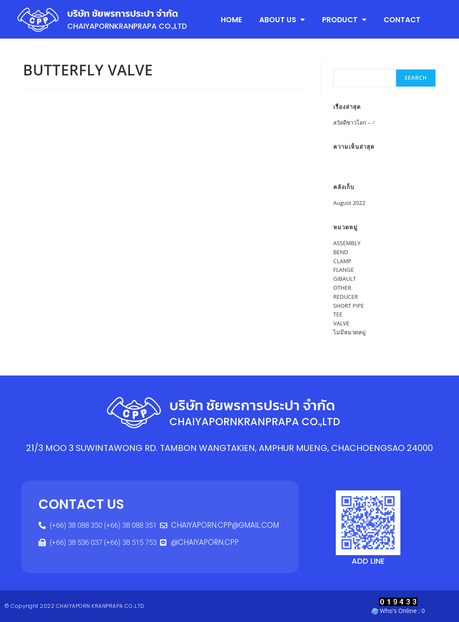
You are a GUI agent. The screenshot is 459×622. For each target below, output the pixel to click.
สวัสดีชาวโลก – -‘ (354, 122)
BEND (340, 252)
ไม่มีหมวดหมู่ (349, 332)
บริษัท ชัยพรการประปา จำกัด (125, 13)
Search (342, 64)
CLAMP (342, 261)
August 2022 (349, 203)
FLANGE (343, 269)
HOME (231, 19)
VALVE (341, 323)
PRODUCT (344, 19)
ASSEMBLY (347, 243)
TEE (338, 314)
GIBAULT (344, 278)
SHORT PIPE (348, 305)
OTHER (342, 287)
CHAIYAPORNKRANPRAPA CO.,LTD (130, 26)
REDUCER (345, 296)
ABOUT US (282, 19)
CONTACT (402, 19)
